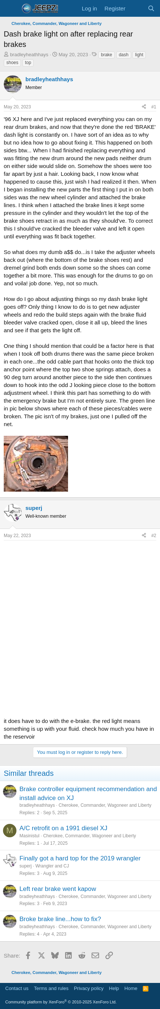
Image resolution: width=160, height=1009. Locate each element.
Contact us (16, 988)
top (28, 62)
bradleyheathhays (29, 54)
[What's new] (136, 8)
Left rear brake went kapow (57, 888)
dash (124, 54)
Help (114, 988)
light (139, 54)
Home (131, 988)
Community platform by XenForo (61, 1002)
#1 (153, 107)
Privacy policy (89, 988)
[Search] (151, 8)
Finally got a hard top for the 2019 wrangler (80, 858)
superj (25, 866)
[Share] (144, 107)
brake (106, 54)
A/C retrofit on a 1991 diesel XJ (63, 828)
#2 (153, 535)
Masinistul (29, 835)
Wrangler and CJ (52, 866)
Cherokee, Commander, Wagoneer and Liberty (105, 805)
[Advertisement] (80, 626)
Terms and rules (51, 988)
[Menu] (10, 8)
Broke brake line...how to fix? (60, 919)
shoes (12, 62)
